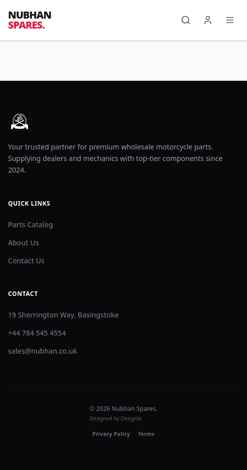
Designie (131, 418)
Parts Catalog (30, 224)
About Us (23, 242)
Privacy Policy (111, 433)
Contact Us (26, 260)
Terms (146, 433)
